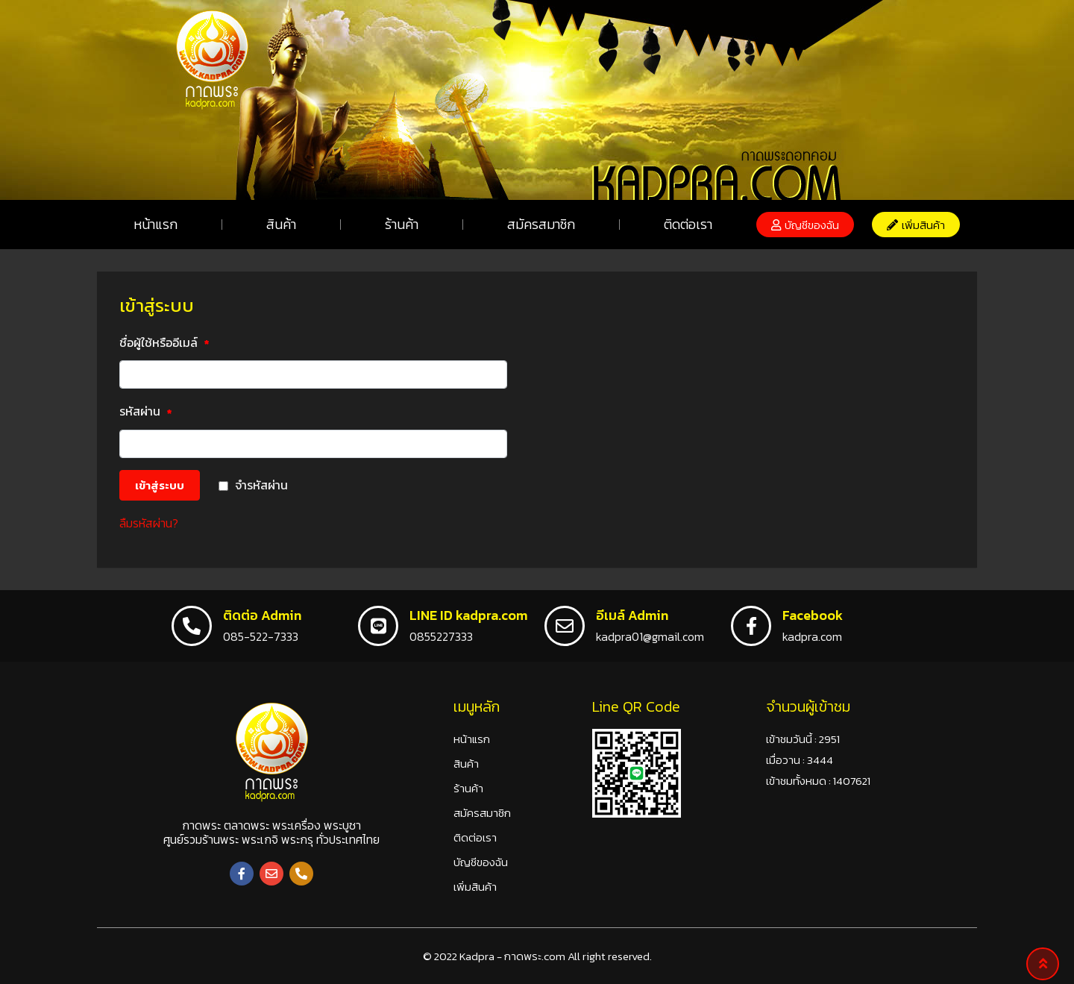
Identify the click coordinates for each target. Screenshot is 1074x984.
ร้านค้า (401, 224)
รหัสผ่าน (145, 412)
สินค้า (281, 224)
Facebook (812, 615)
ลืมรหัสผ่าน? (148, 523)
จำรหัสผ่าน (261, 485)
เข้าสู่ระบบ (159, 485)
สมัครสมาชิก (541, 224)
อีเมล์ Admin (632, 615)
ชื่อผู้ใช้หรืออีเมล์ (164, 343)
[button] (805, 224)
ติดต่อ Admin (262, 615)
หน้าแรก (156, 224)
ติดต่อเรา (688, 224)
